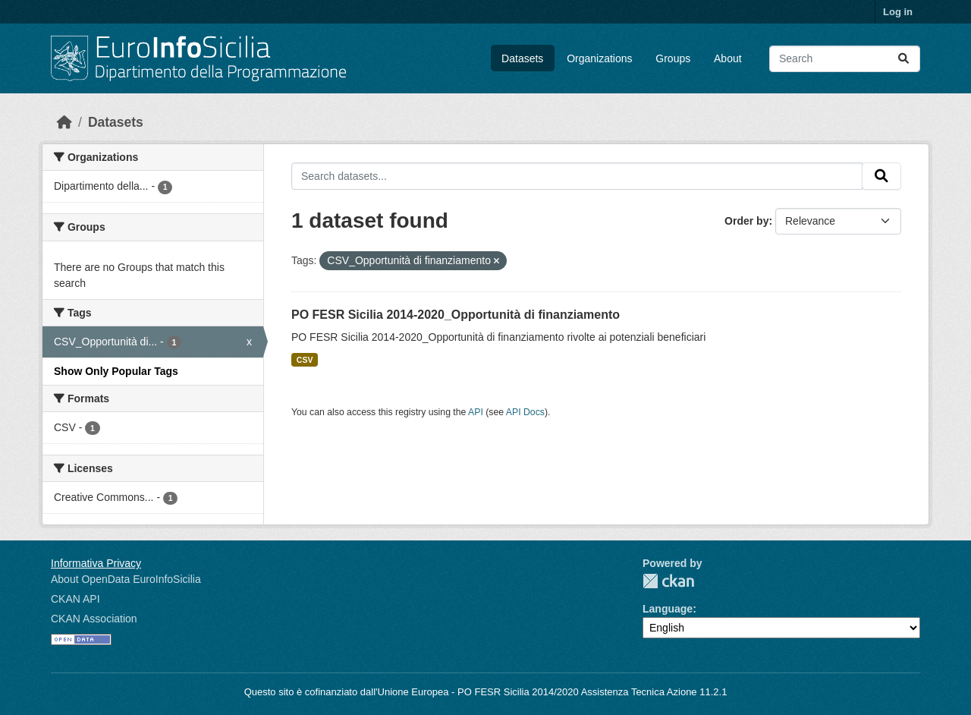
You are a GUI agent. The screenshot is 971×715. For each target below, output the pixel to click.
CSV (305, 359)
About (728, 58)
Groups (672, 58)
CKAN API (75, 599)
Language (668, 609)
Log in (898, 11)
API (475, 412)
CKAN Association (94, 619)
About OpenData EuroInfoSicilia (126, 579)
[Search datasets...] (844, 59)
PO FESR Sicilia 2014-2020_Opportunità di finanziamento (455, 314)
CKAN (668, 581)
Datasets (522, 58)
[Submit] (903, 59)
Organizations (599, 58)
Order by (746, 221)
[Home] (64, 122)
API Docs (525, 412)
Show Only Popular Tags (116, 371)
